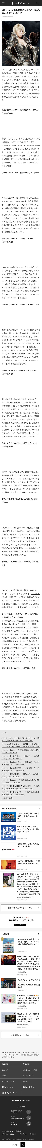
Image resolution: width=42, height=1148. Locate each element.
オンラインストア (8, 1093)
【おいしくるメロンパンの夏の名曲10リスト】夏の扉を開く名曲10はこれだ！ (21, 739)
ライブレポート (28, 1075)
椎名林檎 (7, 73)
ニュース (5, 1070)
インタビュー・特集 (30, 1070)
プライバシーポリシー (9, 1134)
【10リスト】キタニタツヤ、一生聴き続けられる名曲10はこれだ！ (21, 793)
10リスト (5, 733)
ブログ (4, 1075)
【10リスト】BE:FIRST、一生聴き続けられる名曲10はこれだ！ (20, 775)
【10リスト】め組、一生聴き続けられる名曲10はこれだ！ (21, 751)
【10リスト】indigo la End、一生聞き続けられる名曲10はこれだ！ (20, 763)
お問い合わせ (23, 1134)
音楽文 (25, 1081)
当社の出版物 (27, 1087)
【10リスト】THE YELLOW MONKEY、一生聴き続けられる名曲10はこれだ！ (21, 787)
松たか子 (16, 624)
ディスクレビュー (8, 1081)
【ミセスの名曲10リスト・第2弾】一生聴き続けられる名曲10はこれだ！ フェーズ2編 (21, 745)
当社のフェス (6, 1087)
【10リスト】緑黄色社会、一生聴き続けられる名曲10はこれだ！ (21, 757)
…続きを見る (7, 798)
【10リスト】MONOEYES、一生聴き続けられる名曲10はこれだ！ (20, 769)
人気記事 (5, 934)
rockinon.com (21, 3)
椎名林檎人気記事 (9, 808)
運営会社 (32, 1134)
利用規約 (18, 1131)
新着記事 (5, 1064)
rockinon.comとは (7, 1131)
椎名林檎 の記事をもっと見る (20, 907)
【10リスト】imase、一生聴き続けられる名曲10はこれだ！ (20, 781)
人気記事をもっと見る (20, 1035)
